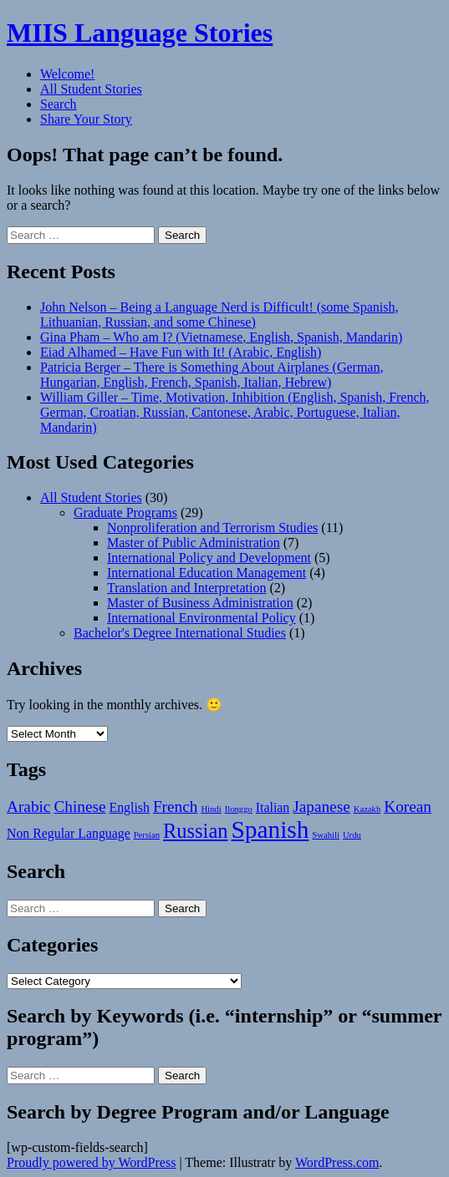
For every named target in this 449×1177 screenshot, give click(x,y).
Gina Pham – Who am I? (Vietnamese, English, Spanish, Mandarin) (221, 337)
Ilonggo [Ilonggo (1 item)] (239, 809)
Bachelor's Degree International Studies (180, 633)
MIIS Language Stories (140, 33)
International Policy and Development (209, 557)
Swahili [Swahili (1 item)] (325, 835)
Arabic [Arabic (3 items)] (28, 806)
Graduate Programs (125, 512)
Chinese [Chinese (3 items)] (79, 806)
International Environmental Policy (201, 618)
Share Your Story (86, 119)
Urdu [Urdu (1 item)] (352, 835)
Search (58, 104)
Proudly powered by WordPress (91, 1162)
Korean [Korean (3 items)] (407, 806)
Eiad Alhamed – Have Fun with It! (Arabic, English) (180, 352)
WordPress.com (337, 1162)
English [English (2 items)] (130, 807)
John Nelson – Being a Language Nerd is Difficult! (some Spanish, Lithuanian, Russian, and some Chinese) (219, 314)
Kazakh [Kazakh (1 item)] (367, 809)
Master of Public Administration (193, 542)
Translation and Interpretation (186, 588)
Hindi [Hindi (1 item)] (211, 809)
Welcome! (67, 74)
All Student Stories (91, 89)
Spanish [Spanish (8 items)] (270, 829)
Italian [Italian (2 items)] (272, 807)
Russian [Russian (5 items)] (195, 830)
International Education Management (206, 573)
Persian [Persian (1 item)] (147, 835)
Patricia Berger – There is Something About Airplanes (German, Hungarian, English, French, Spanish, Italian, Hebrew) (211, 374)
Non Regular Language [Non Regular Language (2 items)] (68, 833)
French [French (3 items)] (175, 806)
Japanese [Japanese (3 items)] (321, 806)
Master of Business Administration (200, 603)
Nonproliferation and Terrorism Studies (212, 527)
